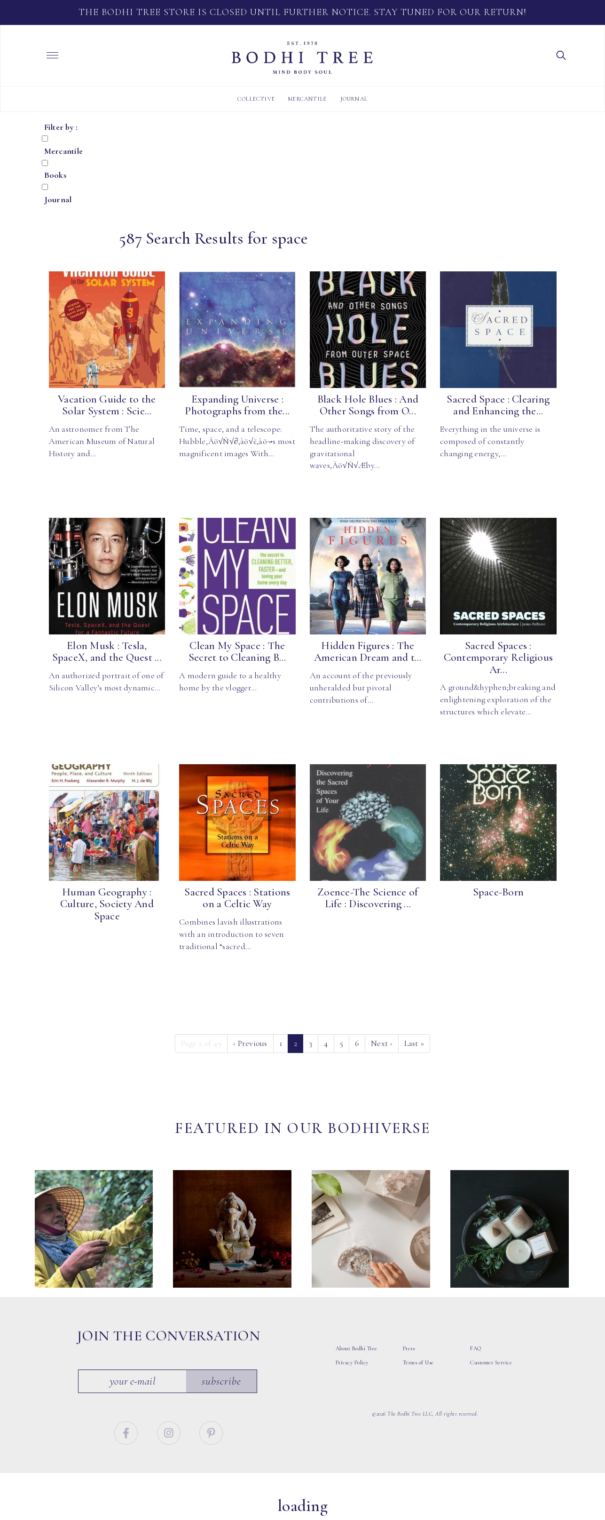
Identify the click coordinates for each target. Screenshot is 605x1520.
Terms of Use (418, 1366)
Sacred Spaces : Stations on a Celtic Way (237, 898)
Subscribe (221, 1385)
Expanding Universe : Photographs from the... (237, 405)
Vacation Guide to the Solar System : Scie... (107, 405)
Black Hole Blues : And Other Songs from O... (368, 405)
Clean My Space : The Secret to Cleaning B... (237, 651)
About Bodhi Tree (356, 1352)
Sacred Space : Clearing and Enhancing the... (498, 405)
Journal (354, 98)
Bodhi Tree (302, 57)
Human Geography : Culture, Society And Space (107, 904)
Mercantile (307, 98)
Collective (256, 98)
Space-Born (498, 892)
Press (409, 1352)
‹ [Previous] (250, 1043)
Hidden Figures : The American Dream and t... (368, 651)
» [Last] (414, 1043)
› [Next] (382, 1043)
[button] (561, 54)
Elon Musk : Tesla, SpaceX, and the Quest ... (107, 651)
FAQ (475, 1352)
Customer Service (491, 1366)
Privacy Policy (352, 1366)
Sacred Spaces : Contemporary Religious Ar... (498, 657)
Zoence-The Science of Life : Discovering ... (367, 898)
